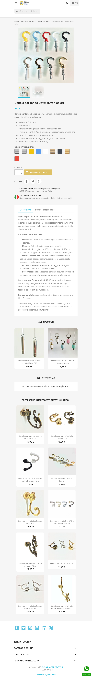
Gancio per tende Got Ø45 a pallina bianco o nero (30, 479)
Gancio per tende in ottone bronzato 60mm (30, 437)
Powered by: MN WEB (46, 674)
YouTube (30, 628)
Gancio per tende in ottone (61, 563)
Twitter (23, 628)
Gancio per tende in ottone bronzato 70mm (30, 564)
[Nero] (60, 152)
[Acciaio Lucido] (17, 152)
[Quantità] (17, 172)
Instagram (37, 628)
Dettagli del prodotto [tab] (45, 210)
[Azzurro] (39, 152)
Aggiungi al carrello (38, 172)
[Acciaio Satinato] (25, 152)
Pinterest (39, 181)
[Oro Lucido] (68, 152)
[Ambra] (32, 152)
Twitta (32, 181)
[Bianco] (46, 152)
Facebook (17, 628)
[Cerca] (27, 11)
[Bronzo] (53, 152)
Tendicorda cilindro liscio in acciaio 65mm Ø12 (29, 362)
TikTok (51, 628)
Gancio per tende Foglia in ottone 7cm (62, 437)
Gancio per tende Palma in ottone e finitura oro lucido (62, 607)
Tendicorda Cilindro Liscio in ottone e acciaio (62, 362)
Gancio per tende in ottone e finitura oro (30, 522)
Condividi (26, 181)
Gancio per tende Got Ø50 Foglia (62, 479)
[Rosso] (17, 159)
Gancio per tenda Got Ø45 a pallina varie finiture (62, 522)
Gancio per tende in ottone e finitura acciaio (30, 607)
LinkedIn (44, 628)
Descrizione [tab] (25, 210)
